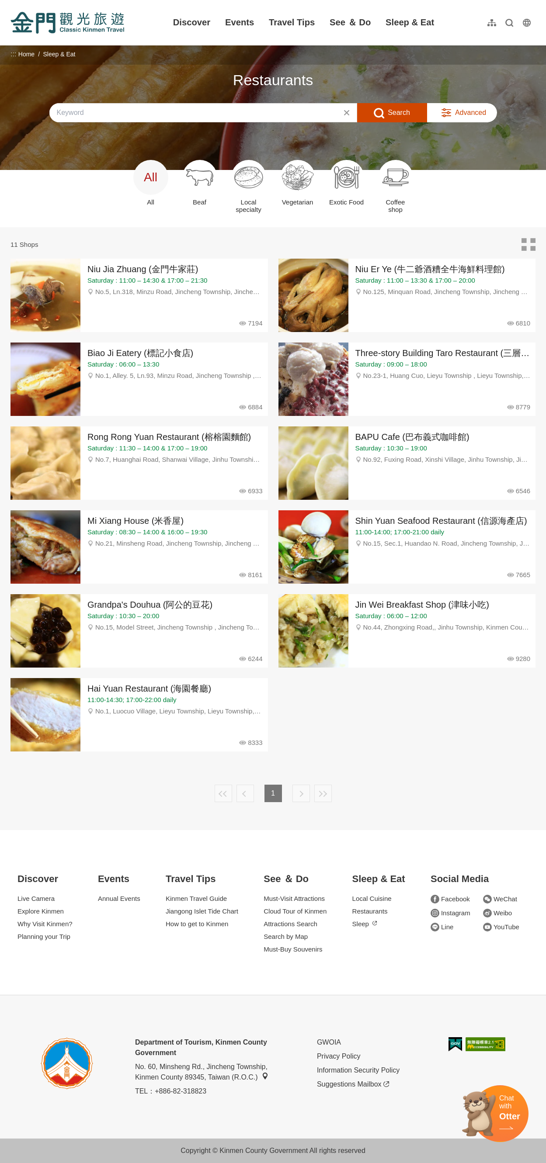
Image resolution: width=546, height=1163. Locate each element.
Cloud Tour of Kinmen (295, 911)
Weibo (497, 913)
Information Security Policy (358, 1070)
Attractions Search (290, 924)
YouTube (501, 927)
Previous (245, 793)
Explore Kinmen (40, 911)
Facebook (450, 899)
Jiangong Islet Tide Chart (202, 911)
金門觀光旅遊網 (67, 23)
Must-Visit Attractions (294, 898)
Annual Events (119, 898)
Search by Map (286, 936)
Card (529, 245)
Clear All (346, 112)
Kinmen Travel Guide (196, 898)
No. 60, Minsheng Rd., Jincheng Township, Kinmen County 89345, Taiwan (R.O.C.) (201, 1072)
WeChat (500, 899)
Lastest (323, 793)
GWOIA (329, 1042)
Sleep (364, 924)
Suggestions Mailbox (353, 1084)
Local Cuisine (372, 898)
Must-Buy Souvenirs (293, 949)
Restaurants (370, 911)
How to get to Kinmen (197, 924)
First (223, 793)
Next (301, 793)
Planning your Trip (43, 936)
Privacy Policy (339, 1056)
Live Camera (36, 898)
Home (26, 54)
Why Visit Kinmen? (45, 924)
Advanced (470, 112)
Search (399, 112)
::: (13, 5)
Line (442, 927)
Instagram (450, 913)
